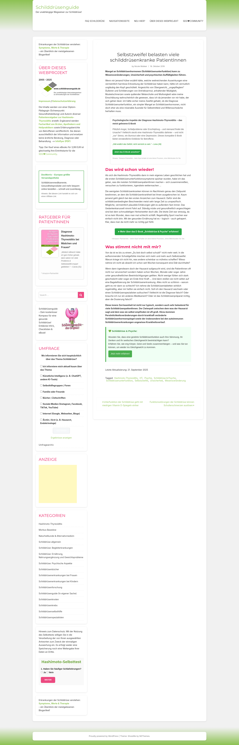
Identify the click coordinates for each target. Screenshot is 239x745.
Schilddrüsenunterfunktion (119, 380)
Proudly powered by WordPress (103, 736)
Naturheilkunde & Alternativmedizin (56, 536)
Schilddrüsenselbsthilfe (50, 611)
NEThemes (144, 736)
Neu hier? (139, 21)
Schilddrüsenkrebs (48, 605)
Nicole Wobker (140, 66)
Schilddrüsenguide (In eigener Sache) (58, 593)
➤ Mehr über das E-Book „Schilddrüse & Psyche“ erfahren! (148, 231)
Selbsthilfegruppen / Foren (57, 385)
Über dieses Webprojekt (164, 21)
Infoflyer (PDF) (63, 141)
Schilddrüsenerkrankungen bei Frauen (58, 575)
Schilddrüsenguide (57, 7)
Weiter (48, 679)
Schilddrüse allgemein (50, 542)
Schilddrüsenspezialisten (51, 617)
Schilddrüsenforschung (50, 587)
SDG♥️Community (48, 154)
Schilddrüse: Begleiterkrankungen (56, 548)
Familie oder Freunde (54, 391)
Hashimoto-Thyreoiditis (126, 378)
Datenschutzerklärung (63, 101)
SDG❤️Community (193, 21)
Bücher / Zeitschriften (54, 398)
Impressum (44, 101)
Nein (50, 672)
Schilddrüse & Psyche (165, 378)
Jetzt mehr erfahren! (120, 353)
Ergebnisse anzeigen (61, 437)
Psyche (148, 378)
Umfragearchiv (46, 445)
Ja (43, 672)
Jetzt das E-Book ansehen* (127, 152)
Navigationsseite (119, 21)
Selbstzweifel (141, 380)
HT (141, 378)
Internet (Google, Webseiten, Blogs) (61, 413)
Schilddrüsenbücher (49, 569)
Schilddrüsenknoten (49, 599)
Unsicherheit (156, 380)
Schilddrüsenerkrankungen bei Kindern (58, 581)
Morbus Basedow (47, 530)
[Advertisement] (58, 484)
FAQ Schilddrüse (95, 21)
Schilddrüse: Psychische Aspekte (55, 563)
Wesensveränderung (175, 380)
